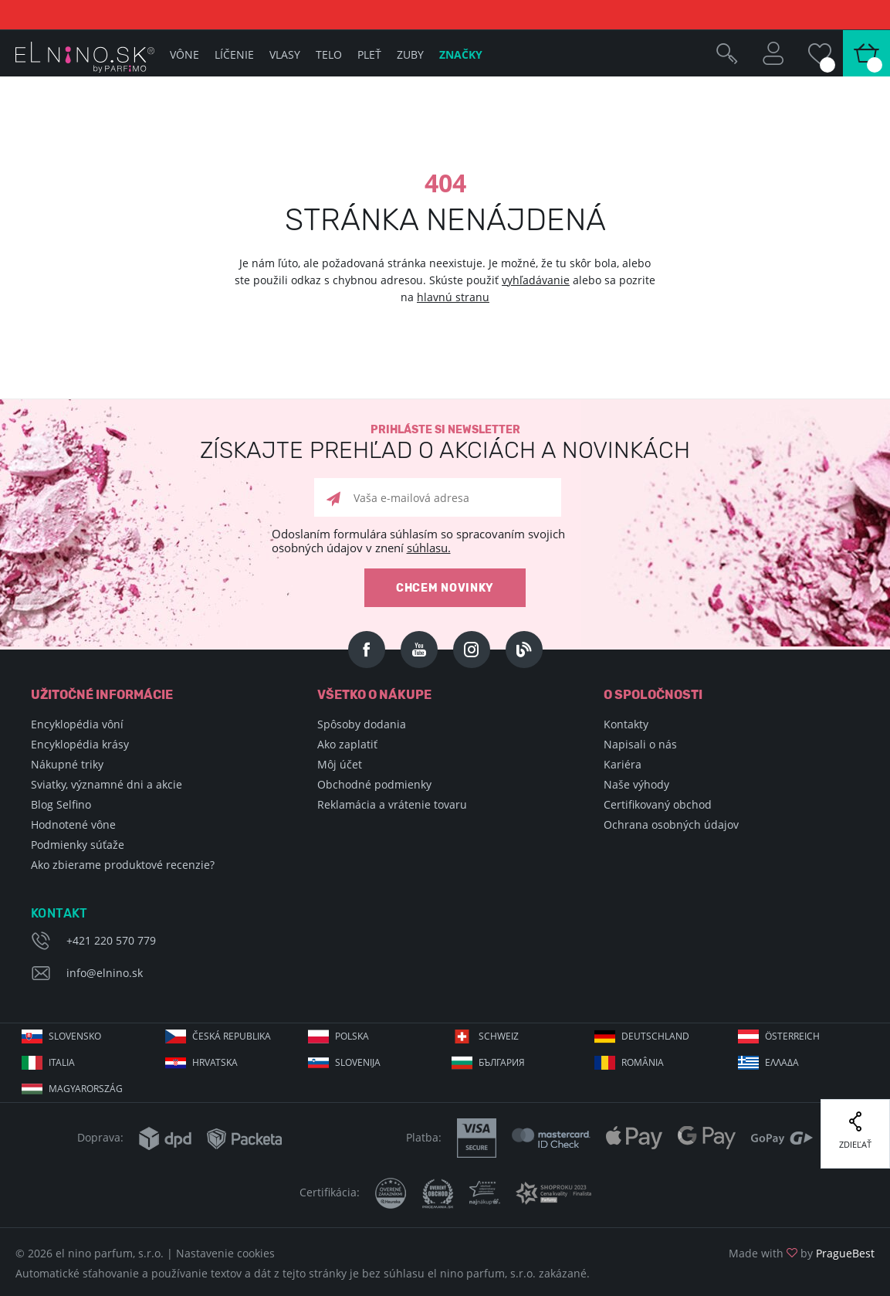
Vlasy (284, 54)
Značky (460, 54)
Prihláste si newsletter (445, 443)
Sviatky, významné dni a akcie (106, 784)
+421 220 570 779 (111, 940)
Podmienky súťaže (77, 844)
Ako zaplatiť (347, 744)
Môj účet (339, 764)
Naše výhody (636, 784)
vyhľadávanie (536, 280)
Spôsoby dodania (361, 724)
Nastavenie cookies (225, 1253)
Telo (329, 54)
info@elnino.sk (104, 972)
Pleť (369, 54)
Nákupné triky (67, 764)
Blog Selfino (61, 804)
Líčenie (234, 54)
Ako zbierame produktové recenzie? (123, 864)
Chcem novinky (445, 588)
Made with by (802, 1253)
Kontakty (626, 724)
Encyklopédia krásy (80, 744)
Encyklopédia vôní (77, 724)
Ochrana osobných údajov (671, 824)
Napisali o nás (640, 744)
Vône (184, 54)
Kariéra (622, 764)
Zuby (410, 54)
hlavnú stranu (453, 297)
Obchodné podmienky (374, 784)
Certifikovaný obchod (658, 804)
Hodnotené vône (73, 824)
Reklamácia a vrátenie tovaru (392, 804)
